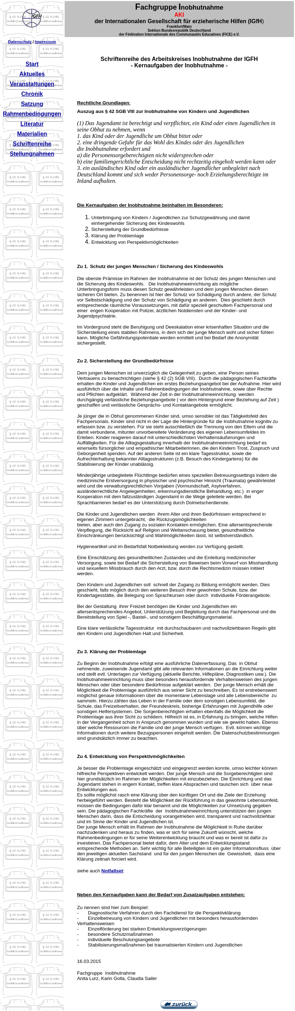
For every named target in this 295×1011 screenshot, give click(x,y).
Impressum (45, 42)
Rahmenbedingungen (32, 114)
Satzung (32, 104)
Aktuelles (32, 74)
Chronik (32, 94)
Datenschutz (19, 42)
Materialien (32, 134)
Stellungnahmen (32, 154)
